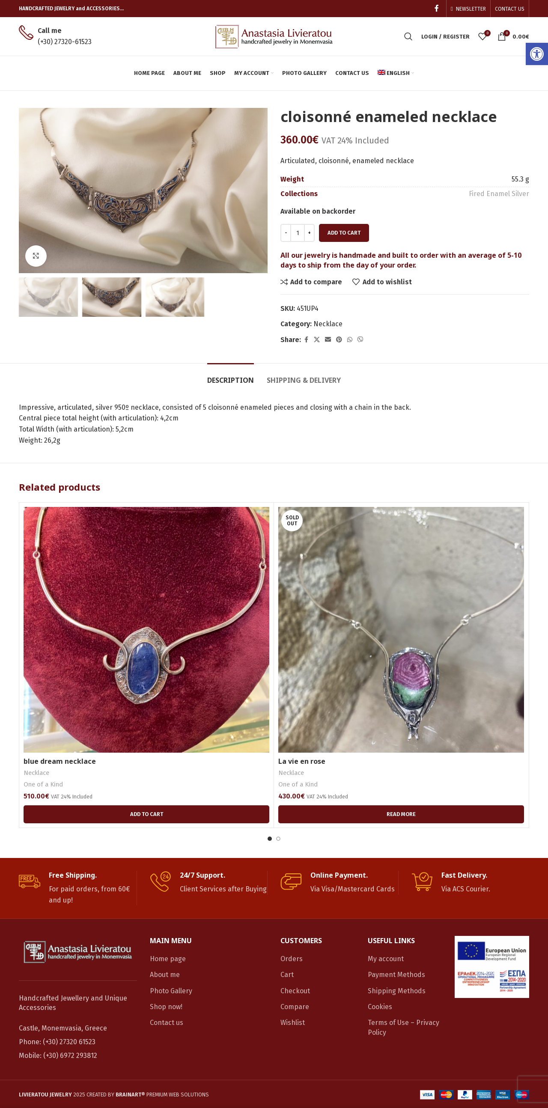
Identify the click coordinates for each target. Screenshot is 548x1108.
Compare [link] (294, 1007)
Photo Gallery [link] (171, 991)
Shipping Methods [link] (397, 991)
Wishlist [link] (292, 1023)
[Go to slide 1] (270, 839)
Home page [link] (168, 959)
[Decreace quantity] (285, 233)
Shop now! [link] (166, 1007)
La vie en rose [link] (301, 761)
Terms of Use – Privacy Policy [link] (403, 1027)
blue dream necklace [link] (60, 761)
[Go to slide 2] (278, 839)
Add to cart (344, 232)
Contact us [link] (166, 1023)
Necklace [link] (327, 324)
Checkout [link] (295, 991)
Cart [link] (287, 975)
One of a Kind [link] (43, 784)
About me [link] (165, 975)
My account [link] (386, 959)
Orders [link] (291, 959)
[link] (537, 54)
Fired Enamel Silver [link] (499, 194)
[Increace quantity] (309, 233)
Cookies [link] (380, 1007)
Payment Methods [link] (396, 975)
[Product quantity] (297, 233)
